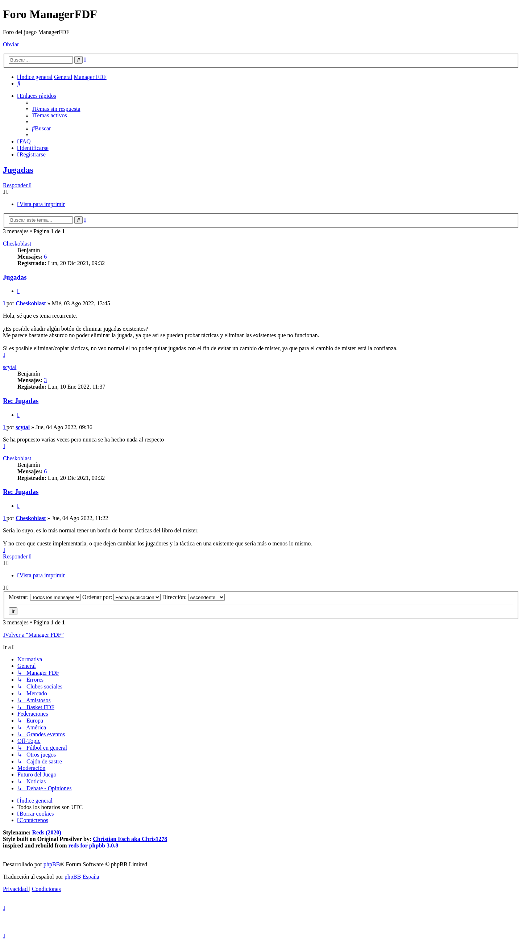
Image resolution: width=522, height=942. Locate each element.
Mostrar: (45, 597)
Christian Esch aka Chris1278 (130, 839)
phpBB (52, 864)
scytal (9, 367)
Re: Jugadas (20, 401)
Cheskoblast (17, 243)
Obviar (11, 44)
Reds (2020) (46, 832)
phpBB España (82, 877)
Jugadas (18, 170)
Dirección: (193, 597)
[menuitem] (18, 83)
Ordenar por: (121, 597)
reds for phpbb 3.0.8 (94, 845)
